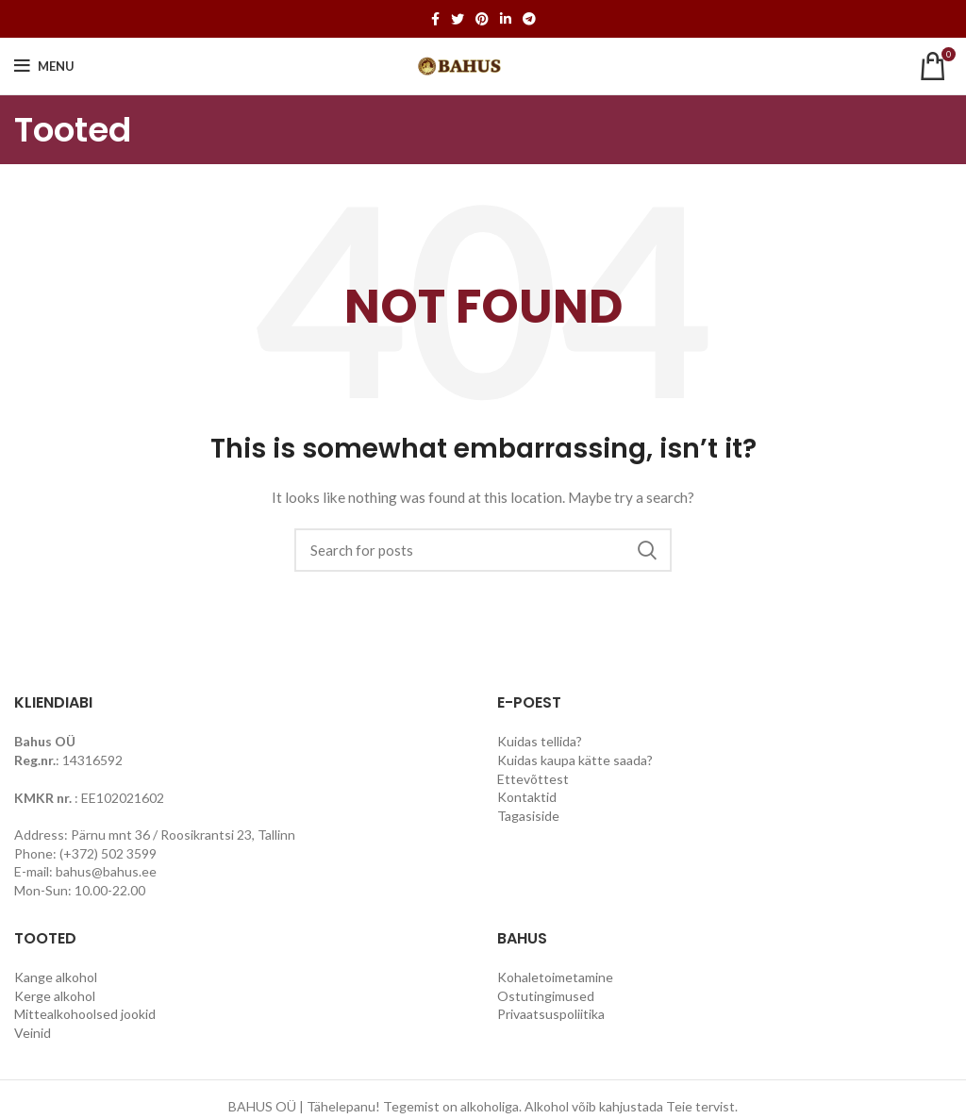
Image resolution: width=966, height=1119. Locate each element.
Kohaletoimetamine (555, 977)
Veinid (32, 1033)
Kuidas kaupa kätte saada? (575, 760)
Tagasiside (528, 816)
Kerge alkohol (54, 996)
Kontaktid (527, 797)
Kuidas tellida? (539, 741)
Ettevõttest (533, 779)
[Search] (483, 550)
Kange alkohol (55, 977)
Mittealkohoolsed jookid (85, 1014)
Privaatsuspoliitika (551, 1014)
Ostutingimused (545, 996)
